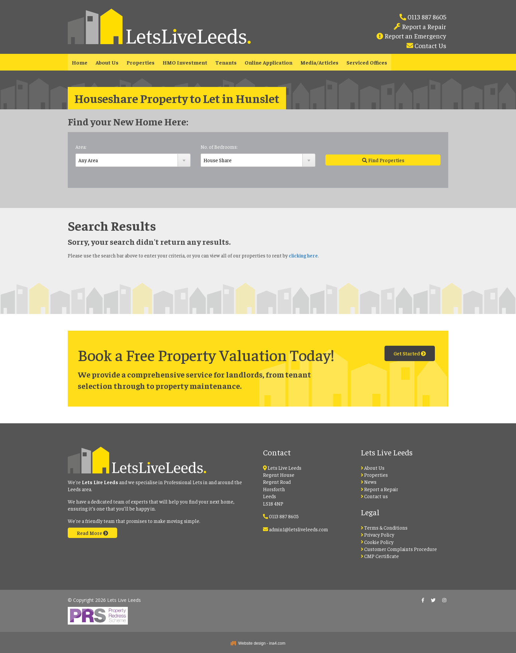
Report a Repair (423, 26)
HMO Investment (185, 62)
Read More (92, 533)
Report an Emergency (414, 35)
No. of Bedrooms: (219, 146)
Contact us (374, 496)
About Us (106, 62)
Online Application (268, 62)
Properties (140, 62)
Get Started (410, 353)
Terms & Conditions (384, 527)
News (369, 481)
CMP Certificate (380, 556)
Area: (80, 146)
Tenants (226, 62)
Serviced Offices (366, 62)
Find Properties (383, 160)
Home (79, 62)
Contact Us (429, 45)
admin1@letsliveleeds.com (298, 529)
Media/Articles (319, 62)
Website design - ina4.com (258, 643)
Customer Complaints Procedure (399, 549)
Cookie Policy (377, 542)
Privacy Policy (378, 534)
